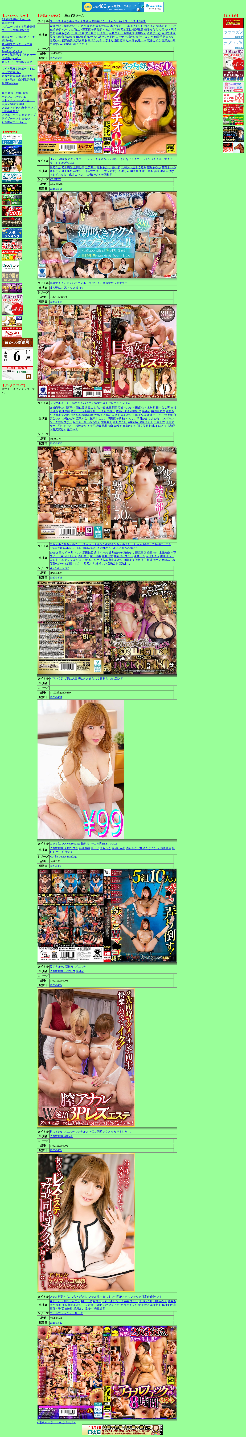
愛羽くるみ (104, 29)
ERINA (54, 552)
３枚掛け (7, 47)
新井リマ (107, 556)
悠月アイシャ (129, 1304)
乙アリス (90, 167)
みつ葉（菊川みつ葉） (86, 422)
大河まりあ (80, 40)
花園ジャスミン (123, 556)
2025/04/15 (56, 301)
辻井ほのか (146, 36)
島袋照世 (128, 33)
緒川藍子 (67, 407)
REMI (79, 36)
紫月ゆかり (68, 36)
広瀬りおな (125, 407)
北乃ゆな (55, 40)
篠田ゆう (128, 559)
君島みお (90, 407)
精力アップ (29, 114)
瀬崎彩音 (87, 414)
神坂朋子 (140, 559)
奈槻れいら (130, 425)
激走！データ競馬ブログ (17, 61)
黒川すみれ (63, 414)
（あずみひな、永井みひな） (68, 174)
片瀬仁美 (78, 407)
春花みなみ (63, 33)
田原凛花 (102, 33)
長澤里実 (138, 29)
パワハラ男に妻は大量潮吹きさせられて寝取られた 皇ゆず (86, 678)
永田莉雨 (111, 407)
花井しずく (154, 40)
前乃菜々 (67, 851)
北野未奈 (164, 552)
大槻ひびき (93, 174)
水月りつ (90, 33)
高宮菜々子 (89, 29)
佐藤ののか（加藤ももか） (66, 563)
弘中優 (130, 40)
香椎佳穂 (64, 411)
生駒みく (140, 33)
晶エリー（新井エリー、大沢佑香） (95, 171)
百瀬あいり (168, 40)
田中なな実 (163, 407)
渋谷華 (104, 559)
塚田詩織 (95, 556)
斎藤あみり (168, 559)
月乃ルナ (89, 563)
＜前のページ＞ (46, 1422)
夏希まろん (146, 422)
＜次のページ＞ (66, 1422)
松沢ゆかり (82, 425)
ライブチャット (11, 118)
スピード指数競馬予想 (15, 30)
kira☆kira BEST (59, 568)
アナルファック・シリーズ (66, 1313)
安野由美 (67, 40)
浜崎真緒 (159, 171)
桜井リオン (154, 559)
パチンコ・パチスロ (14, 96)
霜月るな (102, 1304)
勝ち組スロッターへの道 (17, 44)
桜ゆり (68, 44)
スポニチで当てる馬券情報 (18, 26)
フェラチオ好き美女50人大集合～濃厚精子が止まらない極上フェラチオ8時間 (98, 21)
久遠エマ (140, 40)
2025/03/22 (56, 1322)
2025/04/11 (56, 577)
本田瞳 (136, 407)
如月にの (76, 29)
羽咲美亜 (142, 425)
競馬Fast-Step (10, 83)
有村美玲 (167, 1304)
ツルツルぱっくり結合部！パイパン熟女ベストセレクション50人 (90, 402)
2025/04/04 (56, 985)
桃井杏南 (107, 425)
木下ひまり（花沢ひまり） (127, 25)
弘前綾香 (67, 1308)
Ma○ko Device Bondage (63, 856)
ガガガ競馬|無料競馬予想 (17, 75)
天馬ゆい (126, 167)
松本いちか (92, 559)
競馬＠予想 (8, 22)
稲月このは (80, 44)
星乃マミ (72, 429)
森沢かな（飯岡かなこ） (65, 25)
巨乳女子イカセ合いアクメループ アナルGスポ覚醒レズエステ (89, 283)
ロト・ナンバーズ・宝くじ (18, 100)
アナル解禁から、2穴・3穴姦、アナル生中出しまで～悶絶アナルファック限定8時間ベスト (106, 1296)
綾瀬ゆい (143, 1304)
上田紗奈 (78, 167)
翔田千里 (159, 36)
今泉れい (164, 29)
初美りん (124, 171)
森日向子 (83, 556)
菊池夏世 (126, 29)
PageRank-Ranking (12, 51)
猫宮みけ (152, 552)
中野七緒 (167, 414)
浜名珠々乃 (116, 33)
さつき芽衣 (88, 25)
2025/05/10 (56, 58)
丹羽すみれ (63, 29)
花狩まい (167, 167)
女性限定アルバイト (14, 122)
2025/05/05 (56, 188)
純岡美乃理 (158, 411)
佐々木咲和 (148, 407)
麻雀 (25, 93)
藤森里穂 (135, 171)
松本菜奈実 (66, 559)
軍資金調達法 (10, 104)
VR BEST (55, 179)
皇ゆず (170, 36)
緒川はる (61, 1304)
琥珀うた (114, 1304)
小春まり (108, 40)
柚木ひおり (129, 418)
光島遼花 (99, 1308)
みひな (170, 171)
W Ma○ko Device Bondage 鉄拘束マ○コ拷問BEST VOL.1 (83, 843)
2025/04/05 (56, 865)
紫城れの (124, 563)
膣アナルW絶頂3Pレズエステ (68, 966)
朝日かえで (143, 418)
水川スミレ (120, 422)
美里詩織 (95, 425)
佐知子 (54, 559)
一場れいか (132, 36)
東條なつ (128, 552)
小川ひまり (77, 33)
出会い (26, 118)
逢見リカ (139, 556)
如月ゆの (149, 25)
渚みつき (105, 848)
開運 (21, 104)
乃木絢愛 (67, 167)
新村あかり (104, 167)
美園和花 (106, 174)
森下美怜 (67, 171)
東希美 (116, 29)
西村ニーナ (117, 36)
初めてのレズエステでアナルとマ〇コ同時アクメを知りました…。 (91, 1131)
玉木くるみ (139, 167)
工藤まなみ (139, 414)
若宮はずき (123, 411)
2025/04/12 (56, 443)
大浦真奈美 (164, 848)
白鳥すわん (57, 44)
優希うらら (151, 29)
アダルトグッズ (11, 114)
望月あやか (154, 167)
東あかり (126, 414)
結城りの (135, 411)
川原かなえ (160, 1301)
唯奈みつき (91, 36)
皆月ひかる (118, 848)
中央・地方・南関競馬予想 (18, 79)
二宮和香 (159, 422)
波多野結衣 (102, 25)
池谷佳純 (76, 414)
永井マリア (154, 414)
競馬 (4, 93)
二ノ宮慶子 (89, 1304)
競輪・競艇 (15, 93)
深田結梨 (147, 171)
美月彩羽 (167, 33)
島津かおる (95, 40)
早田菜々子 (114, 418)
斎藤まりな (154, 33)
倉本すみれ (101, 552)
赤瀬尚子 (55, 407)
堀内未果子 (113, 414)
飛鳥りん (106, 422)
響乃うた (55, 167)
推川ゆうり (167, 556)
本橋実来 (155, 1304)
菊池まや (161, 25)
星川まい (78, 1308)
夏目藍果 (119, 40)
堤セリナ (103, 36)
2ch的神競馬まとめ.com (16, 19)
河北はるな (156, 425)
